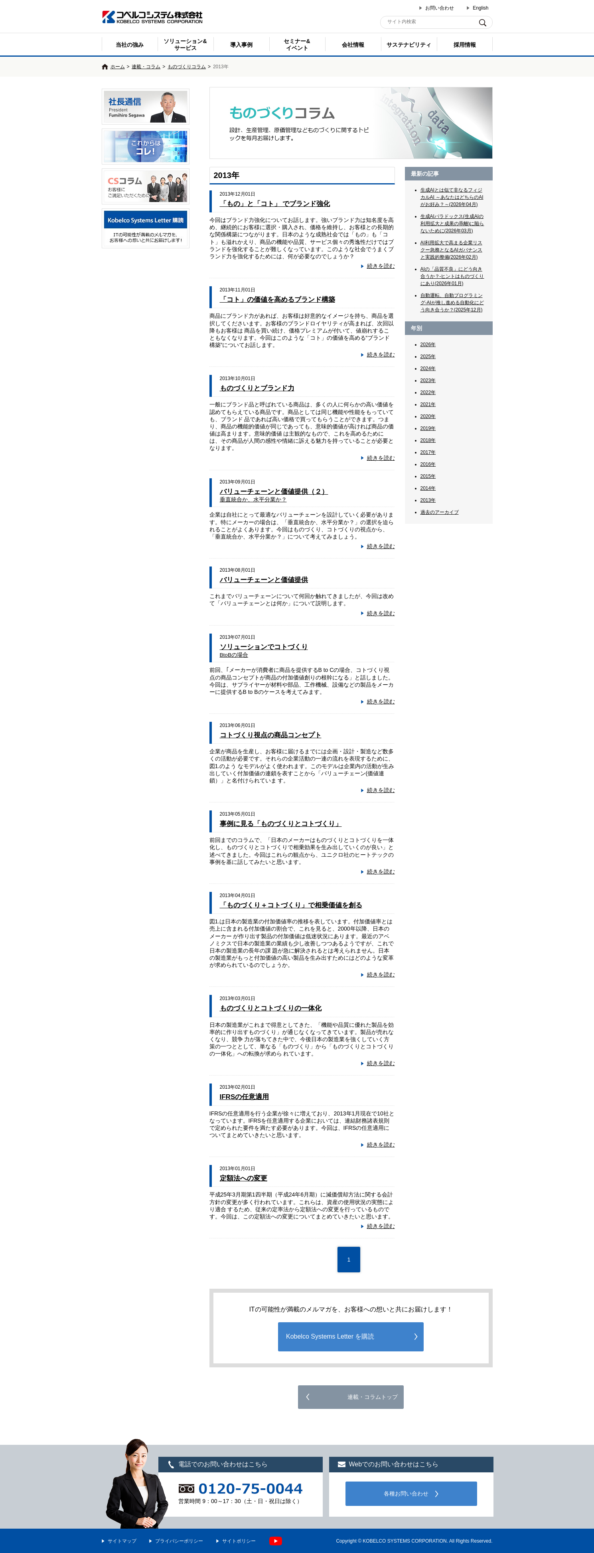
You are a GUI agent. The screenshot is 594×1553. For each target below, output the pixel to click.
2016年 (428, 464)
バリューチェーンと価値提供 (264, 580)
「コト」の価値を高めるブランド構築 (277, 299)
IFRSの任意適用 (244, 1097)
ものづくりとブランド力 (257, 388)
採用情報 (465, 45)
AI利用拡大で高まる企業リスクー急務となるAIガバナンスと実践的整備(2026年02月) (451, 250)
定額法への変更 (243, 1178)
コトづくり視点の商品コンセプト (271, 735)
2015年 (428, 476)
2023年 (428, 380)
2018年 (428, 440)
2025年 (428, 356)
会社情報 (353, 45)
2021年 (428, 404)
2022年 (428, 392)
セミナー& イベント (297, 44)
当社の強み (130, 45)
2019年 (428, 428)
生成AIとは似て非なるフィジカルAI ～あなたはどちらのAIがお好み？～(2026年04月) (451, 197)
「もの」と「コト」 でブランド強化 (275, 204)
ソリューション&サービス (185, 44)
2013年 (428, 500)
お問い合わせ (439, 8)
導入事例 (241, 45)
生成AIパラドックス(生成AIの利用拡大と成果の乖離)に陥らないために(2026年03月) (452, 224)
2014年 (428, 488)
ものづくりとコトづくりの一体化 (271, 1008)
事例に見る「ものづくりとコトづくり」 (281, 824)
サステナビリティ (409, 45)
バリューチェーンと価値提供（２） (274, 495)
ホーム (118, 66)
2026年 (428, 344)
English (480, 8)
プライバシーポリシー (179, 1541)
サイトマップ (122, 1541)
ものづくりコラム (187, 66)
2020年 (428, 416)
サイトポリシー (239, 1541)
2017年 (428, 452)
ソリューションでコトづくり (264, 650)
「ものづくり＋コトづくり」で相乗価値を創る (291, 905)
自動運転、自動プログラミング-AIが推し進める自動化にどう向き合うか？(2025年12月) (452, 303)
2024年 (428, 368)
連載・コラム (146, 66)
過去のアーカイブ (439, 512)
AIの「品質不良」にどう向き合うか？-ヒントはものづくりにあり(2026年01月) (452, 276)
